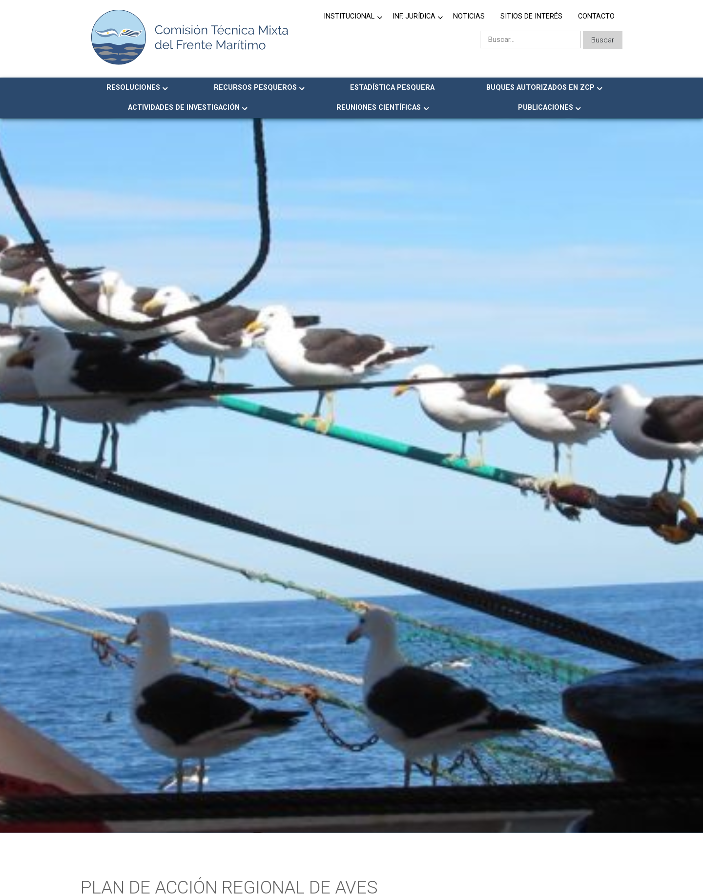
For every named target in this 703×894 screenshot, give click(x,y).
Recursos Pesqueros (255, 87)
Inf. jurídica (414, 16)
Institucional (349, 16)
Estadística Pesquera (392, 87)
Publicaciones (545, 107)
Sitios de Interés (531, 16)
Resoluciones (133, 87)
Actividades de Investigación (184, 107)
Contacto (596, 16)
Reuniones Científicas (378, 107)
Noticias (469, 16)
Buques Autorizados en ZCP (540, 87)
